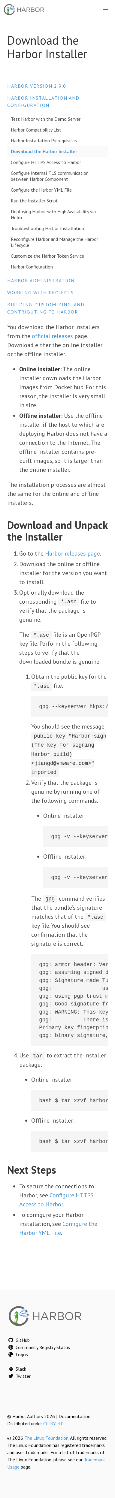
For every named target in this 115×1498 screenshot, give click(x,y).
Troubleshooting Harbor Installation (47, 228)
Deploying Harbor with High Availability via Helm (53, 214)
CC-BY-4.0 (53, 1423)
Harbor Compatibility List (36, 130)
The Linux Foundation (46, 1437)
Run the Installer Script (34, 201)
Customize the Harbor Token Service (47, 256)
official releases (52, 336)
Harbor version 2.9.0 (36, 86)
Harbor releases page (72, 553)
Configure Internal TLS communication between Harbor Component (50, 176)
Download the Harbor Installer (44, 151)
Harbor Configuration (32, 267)
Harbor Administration (41, 280)
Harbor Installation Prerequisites (44, 141)
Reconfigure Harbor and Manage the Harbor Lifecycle (54, 242)
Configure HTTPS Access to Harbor (46, 162)
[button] (105, 9)
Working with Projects (40, 293)
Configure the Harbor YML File (41, 190)
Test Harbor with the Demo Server (45, 119)
